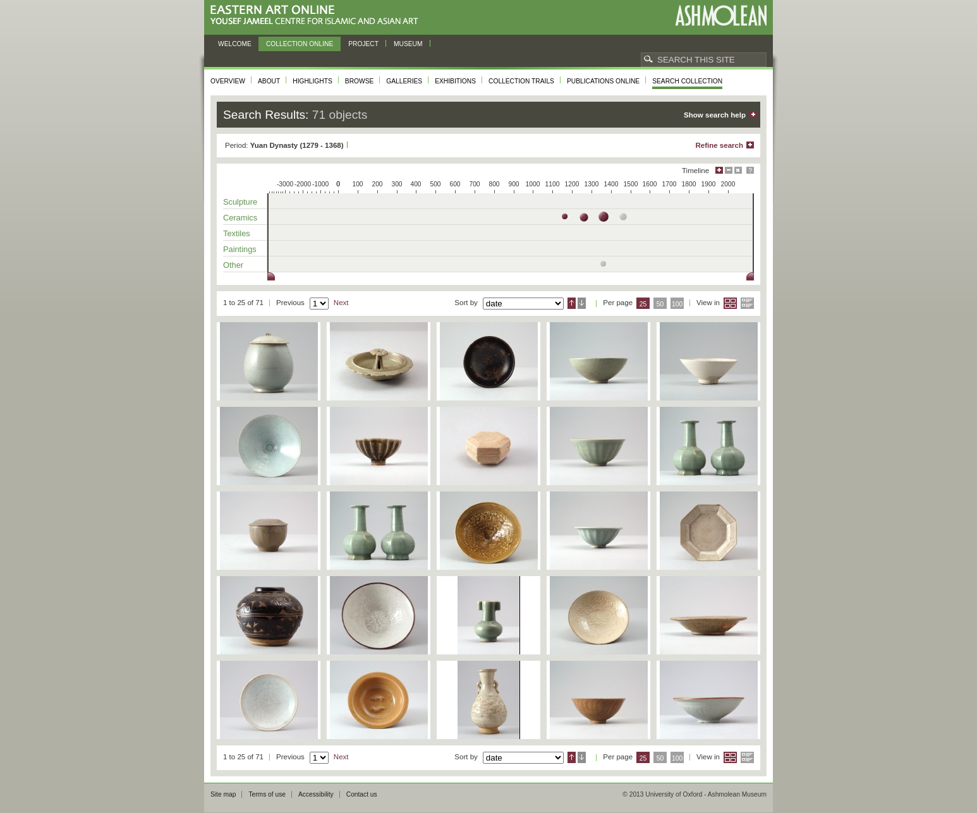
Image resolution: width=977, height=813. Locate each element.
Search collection (687, 81)
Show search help (715, 115)
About (269, 81)
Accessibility (316, 794)
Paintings (240, 249)
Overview (227, 81)
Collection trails (521, 81)
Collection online (299, 43)
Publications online (603, 81)
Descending (582, 303)
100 (677, 304)
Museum (408, 43)
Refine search (719, 145)
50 (660, 304)
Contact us (361, 794)
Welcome (235, 43)
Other (233, 265)
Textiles (236, 233)
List (747, 303)
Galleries (404, 81)
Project (363, 43)
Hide (738, 170)
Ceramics (240, 217)
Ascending (571, 303)
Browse (359, 81)
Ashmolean (721, 15)
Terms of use (267, 794)
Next (341, 302)
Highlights (312, 81)
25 (643, 304)
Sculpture (240, 202)
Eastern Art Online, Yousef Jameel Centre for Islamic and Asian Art (317, 15)
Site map (223, 794)
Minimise (728, 170)
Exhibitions (455, 81)
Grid (730, 303)
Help (750, 170)
